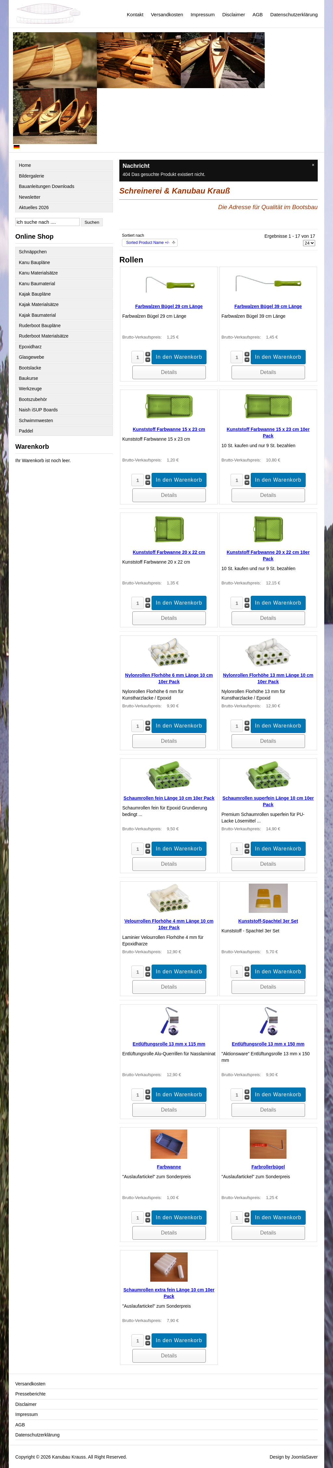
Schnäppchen (33, 251)
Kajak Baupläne (35, 294)
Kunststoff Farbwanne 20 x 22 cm (169, 552)
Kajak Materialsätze (39, 304)
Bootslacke (30, 367)
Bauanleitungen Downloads (46, 186)
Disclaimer (233, 14)
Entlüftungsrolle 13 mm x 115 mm (169, 1044)
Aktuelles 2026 (34, 207)
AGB (257, 14)
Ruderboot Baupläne (39, 325)
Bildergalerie (31, 176)
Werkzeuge (30, 388)
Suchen (92, 222)
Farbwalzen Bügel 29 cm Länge (169, 306)
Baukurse (28, 378)
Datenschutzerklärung (294, 14)
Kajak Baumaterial (37, 315)
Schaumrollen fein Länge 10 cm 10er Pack (169, 798)
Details (169, 372)
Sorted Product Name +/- (147, 242)
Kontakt (135, 14)
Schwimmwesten (36, 420)
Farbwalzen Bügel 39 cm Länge (268, 306)
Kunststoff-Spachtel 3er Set (268, 921)
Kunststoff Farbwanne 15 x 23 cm (169, 429)
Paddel (26, 431)
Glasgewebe (31, 357)
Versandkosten (167, 14)
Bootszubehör (33, 399)
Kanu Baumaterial (37, 283)
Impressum (203, 14)
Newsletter (29, 197)
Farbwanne (169, 1166)
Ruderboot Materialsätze (44, 336)
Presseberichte (30, 1393)
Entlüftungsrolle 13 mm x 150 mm (268, 1044)
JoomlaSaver (304, 1457)
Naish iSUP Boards (38, 409)
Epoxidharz (30, 346)
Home (25, 165)
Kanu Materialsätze (38, 272)
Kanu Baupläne (34, 262)
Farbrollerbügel (268, 1166)
